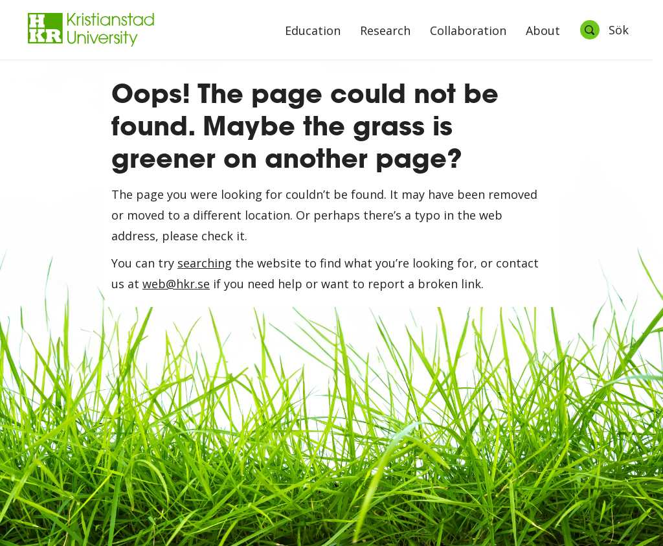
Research (385, 31)
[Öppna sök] (604, 30)
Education (313, 31)
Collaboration (468, 31)
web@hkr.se (176, 283)
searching (204, 263)
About (543, 31)
